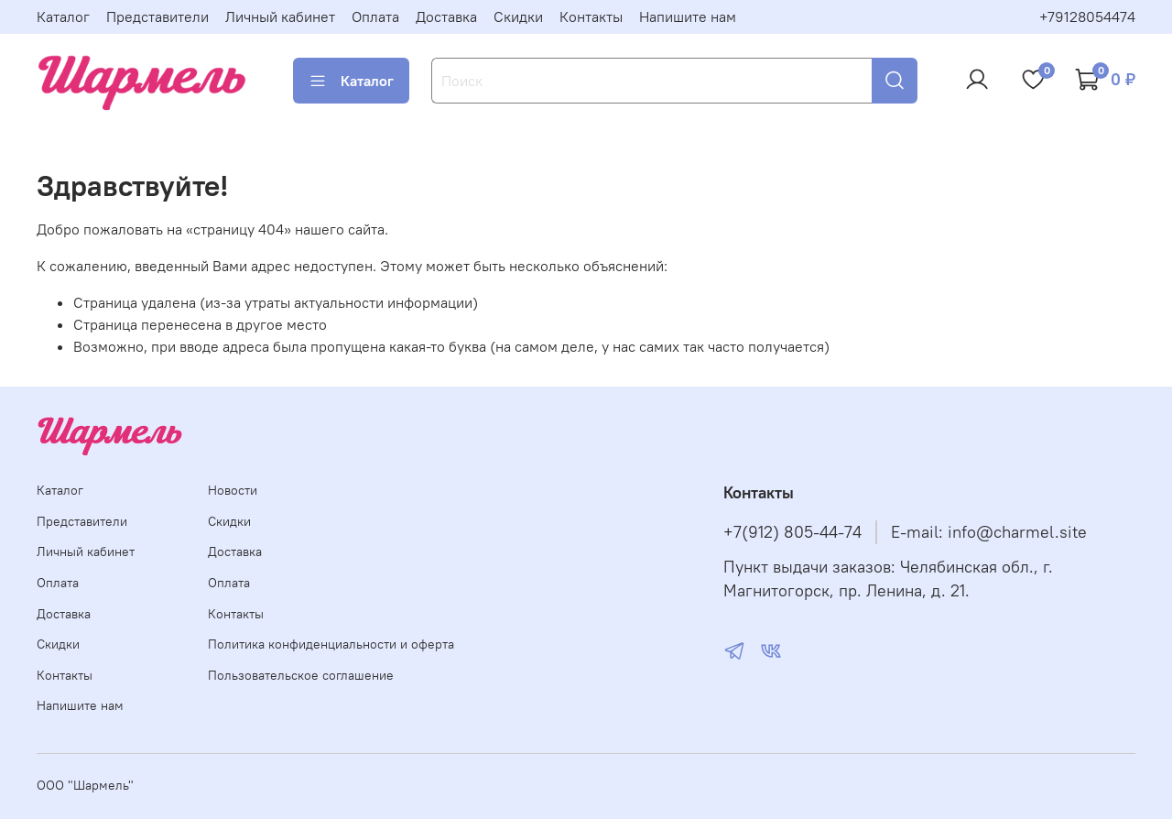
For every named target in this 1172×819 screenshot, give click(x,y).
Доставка (446, 16)
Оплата (375, 16)
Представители (157, 16)
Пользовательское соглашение (301, 675)
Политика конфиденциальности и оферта (331, 644)
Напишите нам (687, 16)
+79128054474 (1087, 16)
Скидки (518, 16)
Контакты (591, 16)
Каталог (63, 16)
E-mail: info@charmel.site (989, 532)
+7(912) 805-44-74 (792, 532)
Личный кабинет (280, 16)
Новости (232, 490)
